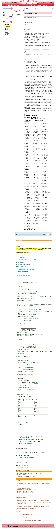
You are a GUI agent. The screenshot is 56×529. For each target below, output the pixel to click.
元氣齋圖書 (7, 24)
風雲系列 (6, 32)
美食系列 (6, 29)
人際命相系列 (7, 33)
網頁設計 (51, 525)
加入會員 (11, 16)
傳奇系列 (6, 28)
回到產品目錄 (18, 234)
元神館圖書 (7, 26)
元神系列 (6, 34)
